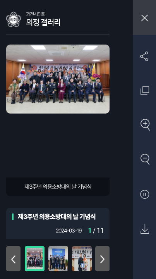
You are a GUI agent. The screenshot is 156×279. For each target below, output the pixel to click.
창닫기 (144, 17)
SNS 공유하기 (144, 56)
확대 (144, 125)
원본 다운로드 (144, 229)
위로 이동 (13, 258)
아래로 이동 (102, 258)
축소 (144, 160)
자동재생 (144, 194)
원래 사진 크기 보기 (144, 90)
